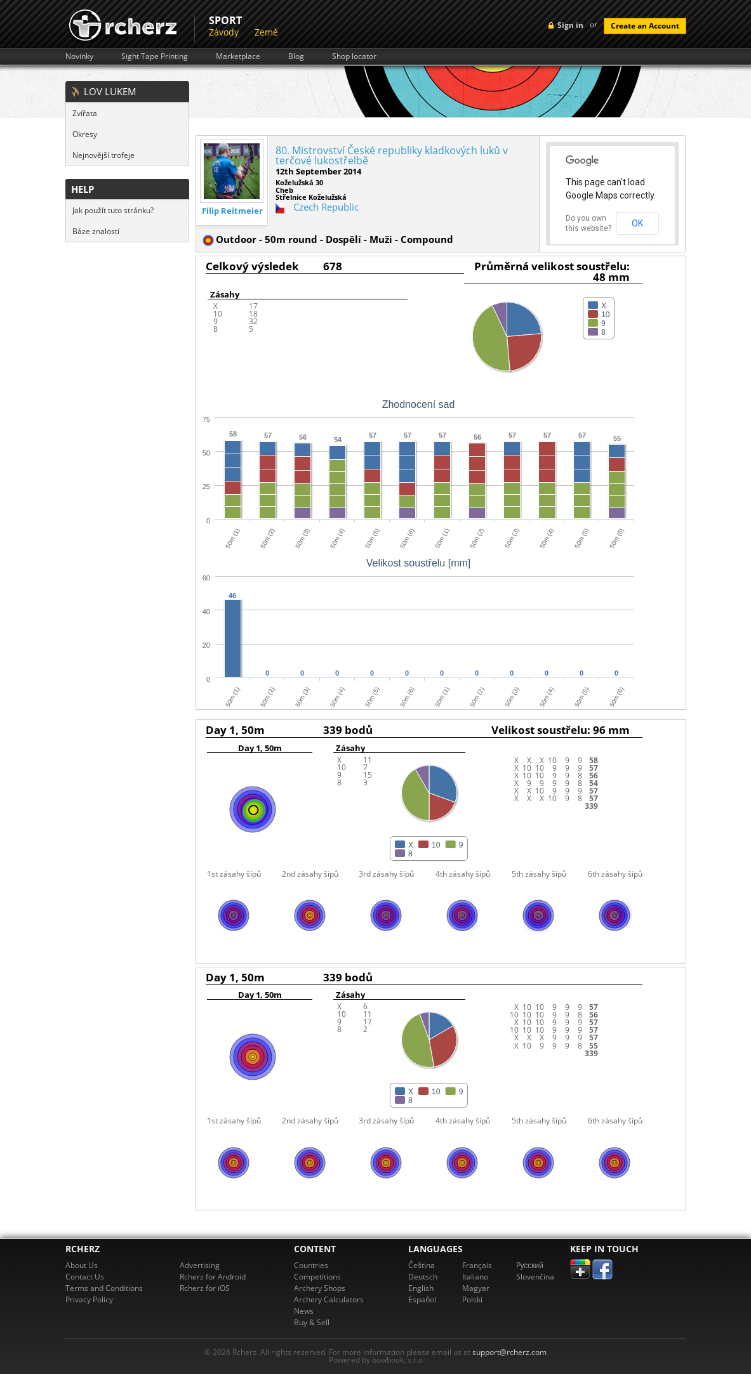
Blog (296, 56)
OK (637, 223)
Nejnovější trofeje (103, 155)
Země (266, 32)
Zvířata (84, 113)
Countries (311, 1265)
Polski (472, 1299)
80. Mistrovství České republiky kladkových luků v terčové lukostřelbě (392, 155)
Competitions (317, 1276)
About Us (81, 1265)
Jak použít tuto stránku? (113, 210)
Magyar (475, 1288)
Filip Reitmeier (232, 211)
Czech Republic (326, 206)
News (304, 1310)
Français (477, 1265)
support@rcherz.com (509, 1352)
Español (422, 1299)
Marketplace (238, 56)
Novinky (79, 56)
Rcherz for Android (213, 1276)
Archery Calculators (329, 1299)
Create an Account (645, 25)
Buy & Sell (311, 1322)
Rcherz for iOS (205, 1288)
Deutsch (422, 1276)
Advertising (200, 1265)
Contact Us (84, 1276)
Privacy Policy (89, 1299)
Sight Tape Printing (154, 56)
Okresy (84, 134)
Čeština (421, 1265)
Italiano (475, 1276)
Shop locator (354, 56)
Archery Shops (319, 1288)
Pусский (530, 1265)
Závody (224, 32)
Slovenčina (535, 1276)
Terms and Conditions (104, 1288)
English (421, 1288)
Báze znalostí (95, 231)
